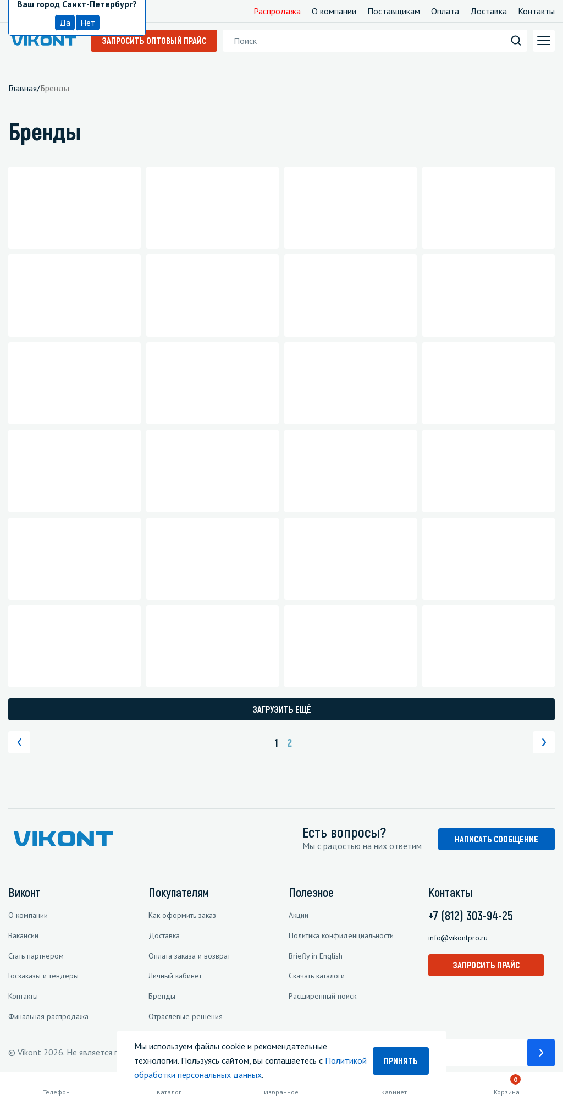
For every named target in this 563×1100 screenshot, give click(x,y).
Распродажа (277, 11)
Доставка (488, 11)
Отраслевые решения (185, 1016)
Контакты (536, 11)
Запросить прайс (486, 965)
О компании (334, 11)
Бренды (161, 996)
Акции (298, 915)
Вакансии (23, 935)
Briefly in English (316, 956)
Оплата (445, 11)
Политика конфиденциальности (341, 935)
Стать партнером (36, 956)
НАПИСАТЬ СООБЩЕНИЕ (496, 839)
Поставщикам (393, 11)
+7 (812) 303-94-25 (470, 915)
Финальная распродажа (48, 1016)
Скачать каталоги (317, 976)
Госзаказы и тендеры (43, 976)
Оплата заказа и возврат (189, 956)
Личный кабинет (175, 976)
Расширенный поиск (322, 996)
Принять (401, 1060)
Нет (87, 22)
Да (64, 22)
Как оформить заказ (182, 915)
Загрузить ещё (281, 709)
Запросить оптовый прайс (154, 40)
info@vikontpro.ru (458, 938)
